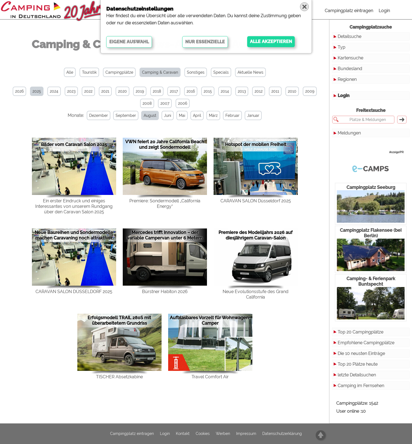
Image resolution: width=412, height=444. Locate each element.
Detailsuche (349, 36)
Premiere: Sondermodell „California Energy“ (164, 203)
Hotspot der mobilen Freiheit (255, 144)
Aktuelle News (250, 72)
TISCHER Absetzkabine (119, 376)
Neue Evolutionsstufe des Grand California (255, 294)
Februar (230, 115)
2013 (242, 91)
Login (384, 10)
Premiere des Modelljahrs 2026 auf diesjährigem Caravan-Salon (256, 235)
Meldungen (349, 133)
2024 (54, 91)
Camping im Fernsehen (361, 385)
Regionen (347, 79)
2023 (71, 91)
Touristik (89, 72)
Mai (180, 115)
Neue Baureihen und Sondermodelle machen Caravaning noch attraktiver (74, 235)
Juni (165, 115)
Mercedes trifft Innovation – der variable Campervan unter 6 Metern (165, 235)
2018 (157, 91)
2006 (182, 103)
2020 (122, 91)
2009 (309, 91)
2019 (140, 91)
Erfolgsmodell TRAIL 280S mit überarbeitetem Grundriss (119, 320)
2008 (147, 103)
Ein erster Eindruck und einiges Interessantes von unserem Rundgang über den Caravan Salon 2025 (74, 206)
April (195, 115)
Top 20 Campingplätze (360, 332)
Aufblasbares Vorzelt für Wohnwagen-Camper (210, 320)
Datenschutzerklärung (282, 434)
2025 (36, 91)
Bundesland (350, 68)
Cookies (203, 434)
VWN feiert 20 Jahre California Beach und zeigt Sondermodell (164, 144)
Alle (69, 72)
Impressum (246, 434)
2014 (225, 91)
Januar (251, 115)
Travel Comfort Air (210, 376)
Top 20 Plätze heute (358, 364)
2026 (19, 91)
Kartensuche (350, 57)
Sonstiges (195, 72)
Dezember (96, 115)
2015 (208, 91)
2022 (88, 91)
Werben (223, 434)
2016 (191, 91)
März (211, 115)
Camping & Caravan (160, 72)
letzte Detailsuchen (357, 374)
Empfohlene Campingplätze (366, 342)
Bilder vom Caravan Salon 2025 (74, 144)
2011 (275, 91)
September (123, 115)
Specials (221, 72)
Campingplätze (119, 72)
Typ (341, 47)
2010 (292, 91)
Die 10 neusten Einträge (361, 353)
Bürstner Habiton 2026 (165, 291)
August (147, 115)
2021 (105, 91)
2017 (174, 91)
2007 (164, 103)
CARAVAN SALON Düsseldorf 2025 (255, 200)
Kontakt (183, 434)
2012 (259, 91)
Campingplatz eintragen (349, 10)
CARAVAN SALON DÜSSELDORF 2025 (74, 291)
